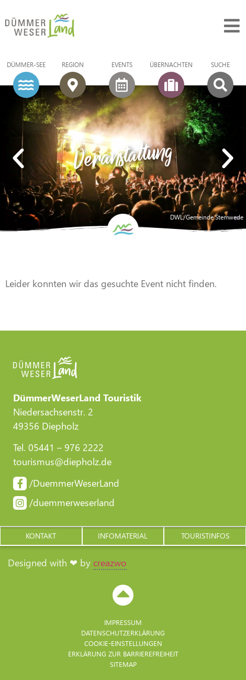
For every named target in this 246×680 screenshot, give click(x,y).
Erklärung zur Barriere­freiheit (123, 653)
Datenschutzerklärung (123, 632)
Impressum (123, 622)
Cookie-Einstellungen (123, 643)
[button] (41, 536)
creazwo (110, 562)
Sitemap (123, 664)
